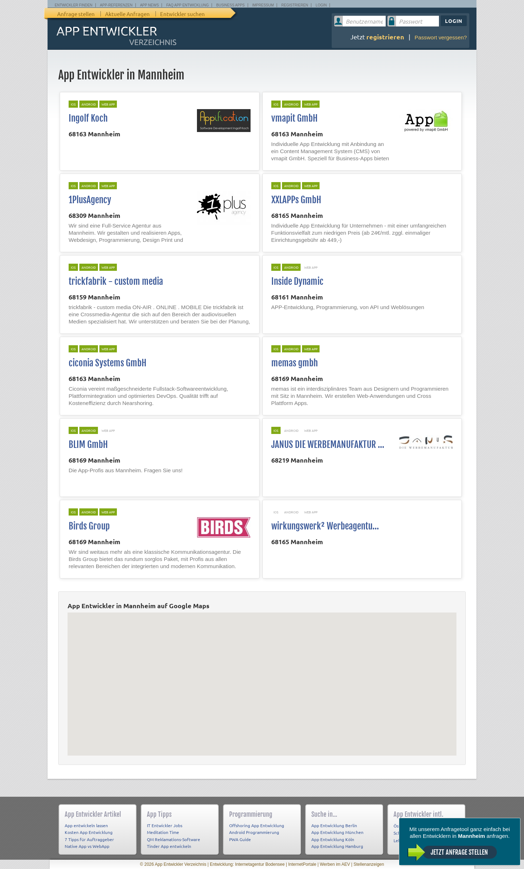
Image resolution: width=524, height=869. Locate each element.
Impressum (263, 5)
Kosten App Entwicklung (89, 832)
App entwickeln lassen (86, 825)
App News (149, 5)
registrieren (385, 37)
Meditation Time (163, 832)
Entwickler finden (74, 5)
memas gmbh (294, 362)
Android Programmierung (254, 832)
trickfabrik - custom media (116, 281)
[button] (262, 679)
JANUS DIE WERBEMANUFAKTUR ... (327, 444)
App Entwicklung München (337, 832)
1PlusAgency (90, 199)
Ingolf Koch (88, 118)
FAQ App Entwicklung (187, 5)
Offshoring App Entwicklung (256, 825)
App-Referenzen (116, 5)
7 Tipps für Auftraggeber (89, 839)
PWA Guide (240, 839)
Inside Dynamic (297, 281)
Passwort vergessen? (441, 37)
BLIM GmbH (88, 444)
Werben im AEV (335, 864)
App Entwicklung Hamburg (337, 846)
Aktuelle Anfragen (127, 13)
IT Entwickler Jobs (164, 825)
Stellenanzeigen (369, 864)
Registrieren (294, 5)
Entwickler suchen (182, 13)
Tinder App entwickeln (169, 846)
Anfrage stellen (76, 13)
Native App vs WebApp (87, 846)
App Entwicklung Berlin (334, 825)
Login (321, 5)
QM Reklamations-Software (173, 839)
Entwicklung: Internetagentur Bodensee (247, 864)
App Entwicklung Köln (332, 839)
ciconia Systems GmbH (108, 362)
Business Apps (230, 5)
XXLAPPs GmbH (296, 199)
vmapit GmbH (294, 118)
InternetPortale (302, 864)
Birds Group (89, 526)
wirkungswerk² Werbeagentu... (325, 526)
